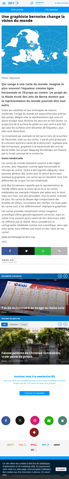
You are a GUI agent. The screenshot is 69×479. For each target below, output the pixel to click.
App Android (34, 432)
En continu (17, 9)
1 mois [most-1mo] (24, 324)
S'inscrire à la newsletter (34, 393)
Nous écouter (62, 3)
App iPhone (62, 420)
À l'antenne (52, 9)
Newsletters (49, 420)
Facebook (5, 420)
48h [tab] (4, 324)
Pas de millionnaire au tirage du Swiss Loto (33, 308)
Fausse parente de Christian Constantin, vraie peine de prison (31, 355)
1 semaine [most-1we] (13, 324)
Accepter (61, 469)
